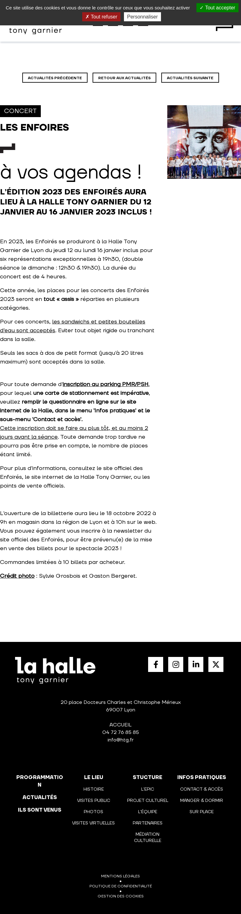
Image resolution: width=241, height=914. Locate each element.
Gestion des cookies (121, 896)
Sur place (202, 812)
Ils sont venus (39, 810)
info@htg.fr (121, 740)
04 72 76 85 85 (120, 732)
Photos (93, 812)
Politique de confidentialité (120, 886)
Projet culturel (147, 800)
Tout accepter (217, 7)
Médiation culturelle (147, 838)
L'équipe (147, 812)
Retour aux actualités (124, 78)
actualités (40, 797)
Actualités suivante (190, 78)
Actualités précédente (55, 78)
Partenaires (148, 823)
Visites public (93, 800)
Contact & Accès (201, 789)
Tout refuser (101, 16)
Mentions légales (120, 876)
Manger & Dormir (201, 800)
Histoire (93, 789)
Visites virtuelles (93, 823)
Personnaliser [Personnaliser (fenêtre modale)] (142, 16)
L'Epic (147, 789)
